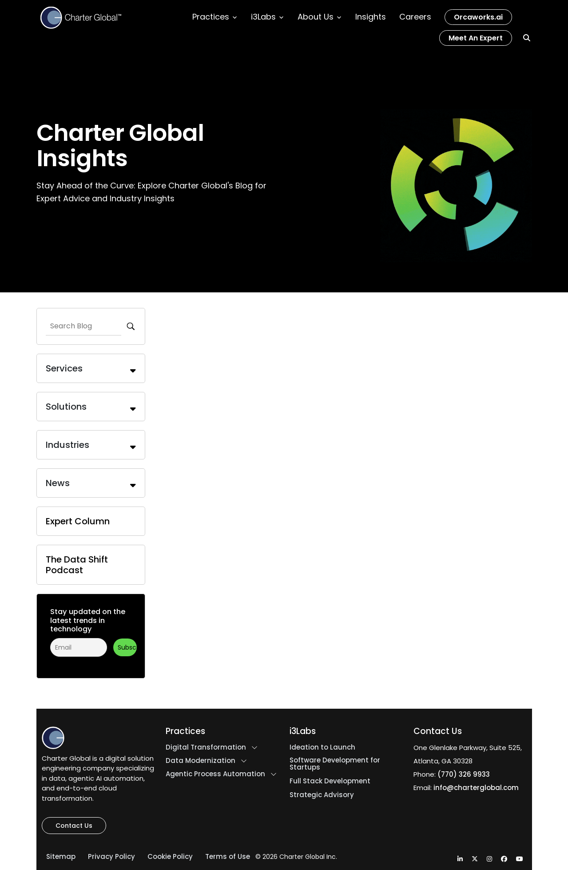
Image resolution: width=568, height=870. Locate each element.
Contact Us (74, 825)
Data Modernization (200, 760)
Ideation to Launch (322, 747)
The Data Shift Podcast (77, 564)
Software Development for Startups (335, 764)
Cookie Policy (170, 856)
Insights (370, 16)
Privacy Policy (111, 856)
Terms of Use (227, 856)
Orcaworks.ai (478, 17)
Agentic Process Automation (215, 774)
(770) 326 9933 (463, 774)
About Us (320, 16)
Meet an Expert (476, 38)
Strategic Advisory (322, 794)
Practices (215, 16)
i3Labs (267, 16)
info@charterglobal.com (476, 787)
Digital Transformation (206, 747)
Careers (415, 16)
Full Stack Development (330, 781)
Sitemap (60, 856)
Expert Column (78, 521)
